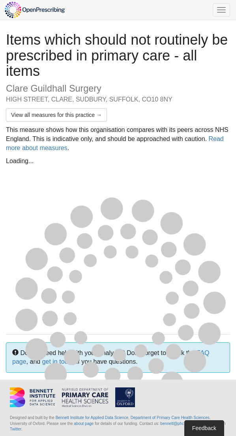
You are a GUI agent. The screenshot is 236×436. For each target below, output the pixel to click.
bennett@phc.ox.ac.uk (180, 423)
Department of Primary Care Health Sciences (170, 417)
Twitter (15, 429)
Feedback (204, 428)
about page (84, 423)
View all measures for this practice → (56, 115)
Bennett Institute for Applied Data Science (92, 417)
